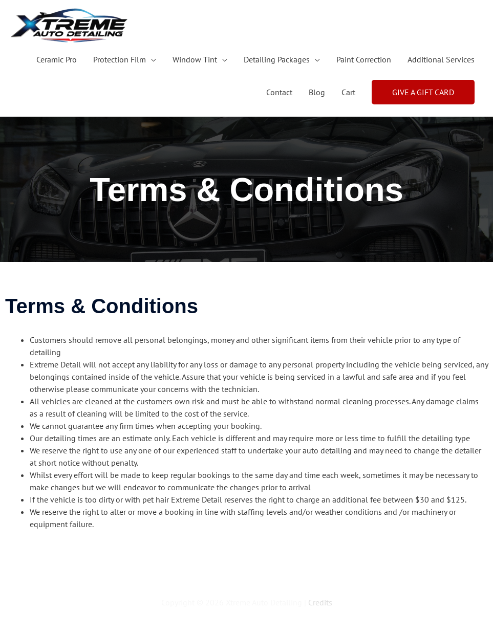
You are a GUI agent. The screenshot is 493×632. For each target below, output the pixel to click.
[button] (423, 92)
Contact (279, 92)
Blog (317, 92)
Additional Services (441, 59)
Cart (348, 92)
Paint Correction (363, 59)
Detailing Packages (277, 59)
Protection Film (119, 59)
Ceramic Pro (56, 59)
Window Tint (195, 59)
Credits (320, 602)
